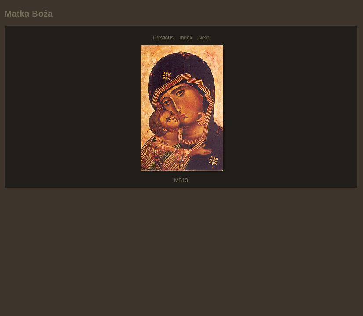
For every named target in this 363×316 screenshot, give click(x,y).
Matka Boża (28, 13)
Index (185, 38)
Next (203, 38)
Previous (163, 38)
